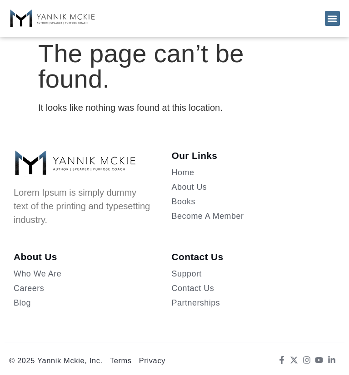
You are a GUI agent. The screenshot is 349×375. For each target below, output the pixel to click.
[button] (332, 18)
